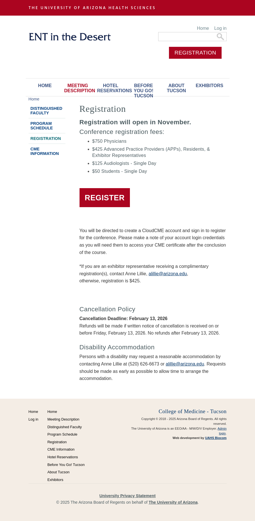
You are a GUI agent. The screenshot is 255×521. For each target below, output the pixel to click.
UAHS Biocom (216, 438)
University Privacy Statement (127, 495)
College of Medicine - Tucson (193, 411)
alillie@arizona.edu (168, 273)
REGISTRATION (195, 53)
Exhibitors (209, 85)
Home (203, 28)
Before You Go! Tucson (143, 89)
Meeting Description (79, 88)
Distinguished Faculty (47, 110)
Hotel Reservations (112, 88)
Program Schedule (42, 125)
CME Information (45, 151)
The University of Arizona (173, 502)
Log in (220, 28)
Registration (46, 138)
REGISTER (105, 198)
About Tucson (176, 88)
